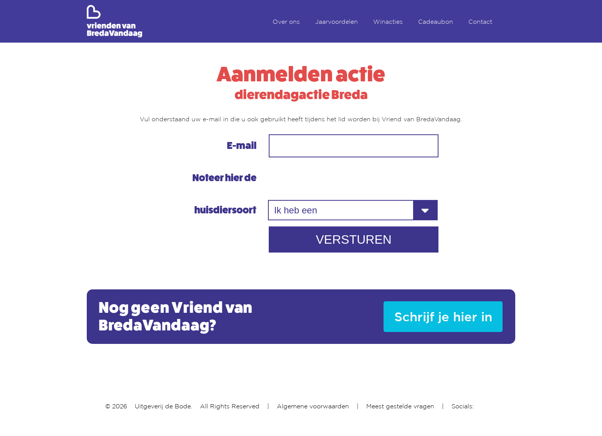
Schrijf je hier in (443, 316)
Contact (480, 21)
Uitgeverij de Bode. (163, 406)
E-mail (241, 146)
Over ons (286, 21)
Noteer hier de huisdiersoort (224, 194)
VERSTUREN (353, 239)
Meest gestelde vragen (400, 406)
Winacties (388, 21)
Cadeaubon (435, 21)
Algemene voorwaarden (313, 406)
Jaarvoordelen (336, 21)
